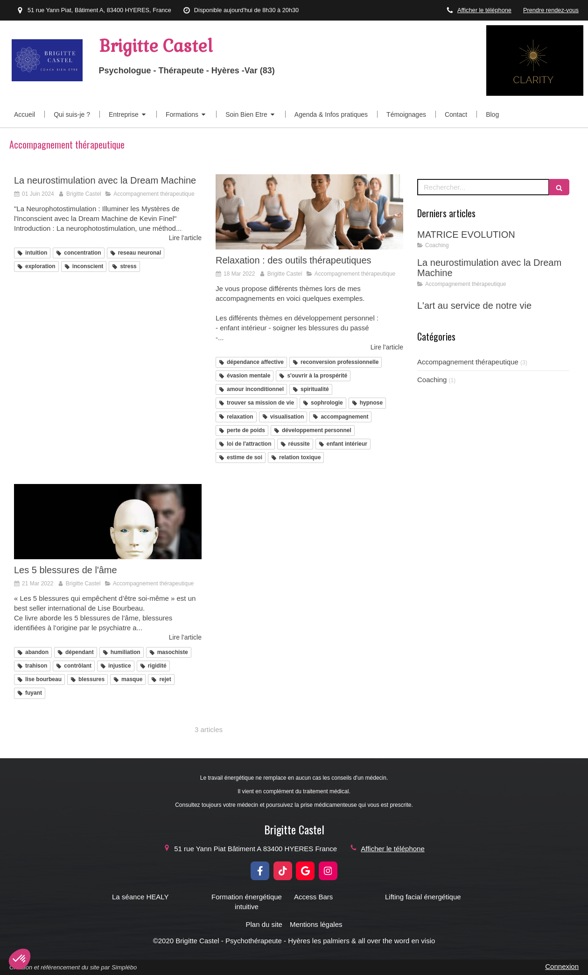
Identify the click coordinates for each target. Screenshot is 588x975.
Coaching (432, 380)
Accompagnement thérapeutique (467, 362)
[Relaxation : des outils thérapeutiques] (309, 211)
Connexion (562, 966)
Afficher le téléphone (484, 10)
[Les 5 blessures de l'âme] (108, 521)
